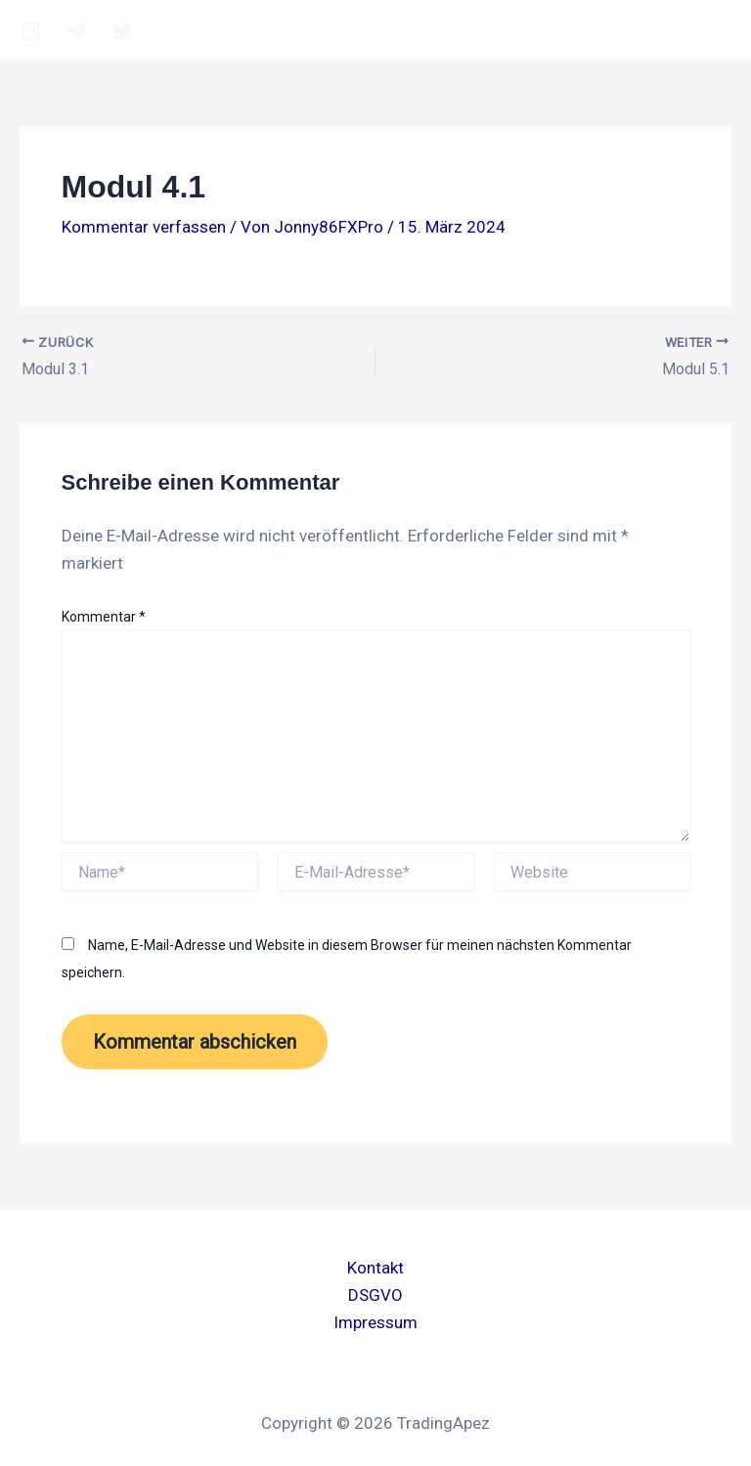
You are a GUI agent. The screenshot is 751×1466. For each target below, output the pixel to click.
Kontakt (375, 1267)
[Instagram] (30, 31)
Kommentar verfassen (144, 227)
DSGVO (375, 1295)
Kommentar (104, 617)
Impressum (375, 1322)
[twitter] (122, 31)
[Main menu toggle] (702, 30)
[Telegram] (76, 31)
